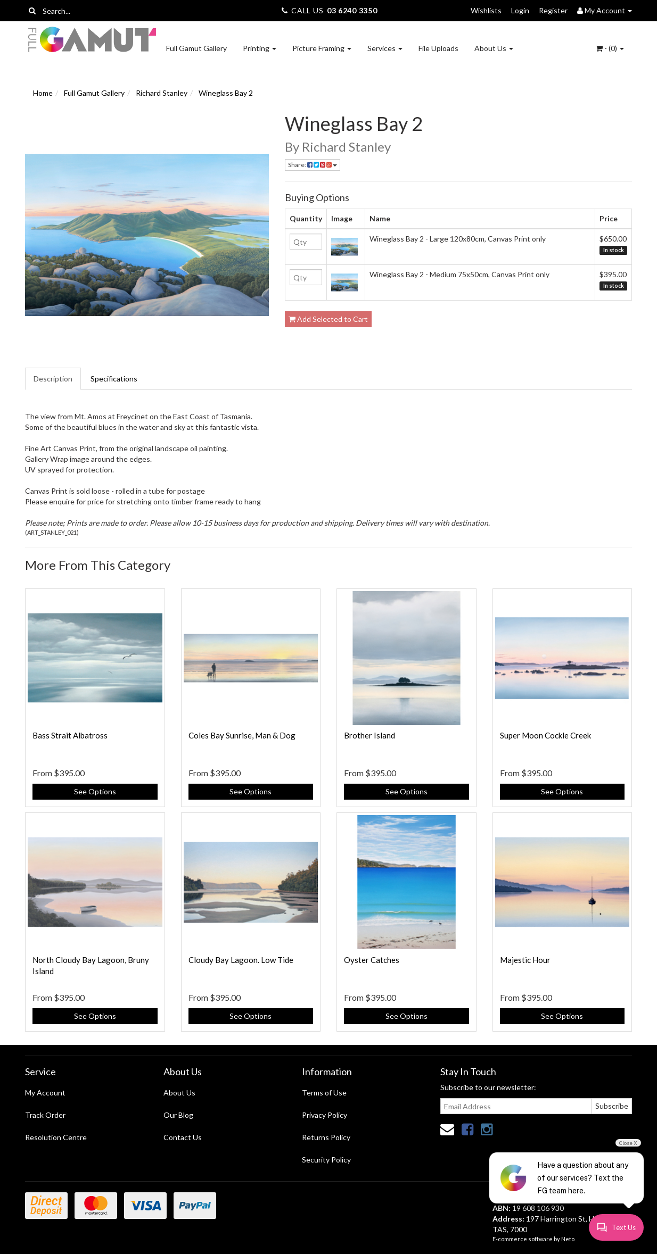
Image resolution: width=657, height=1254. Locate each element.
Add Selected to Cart (328, 318)
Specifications (114, 378)
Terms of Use (324, 1092)
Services (385, 48)
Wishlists (486, 10)
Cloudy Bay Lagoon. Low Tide (240, 960)
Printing (259, 48)
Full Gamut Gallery (196, 48)
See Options (95, 791)
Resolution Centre (56, 1137)
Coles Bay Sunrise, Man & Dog (241, 735)
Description (53, 378)
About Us (493, 48)
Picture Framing (321, 48)
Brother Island (369, 735)
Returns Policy (326, 1137)
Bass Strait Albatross (70, 735)
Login (520, 10)
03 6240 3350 (352, 10)
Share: (312, 165)
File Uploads (438, 48)
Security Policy (326, 1159)
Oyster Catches (371, 960)
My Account (45, 1092)
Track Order (45, 1114)
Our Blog (178, 1114)
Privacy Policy (324, 1114)
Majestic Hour (525, 960)
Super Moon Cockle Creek (545, 735)
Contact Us (182, 1137)
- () (610, 48)
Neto (567, 1238)
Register (553, 10)
